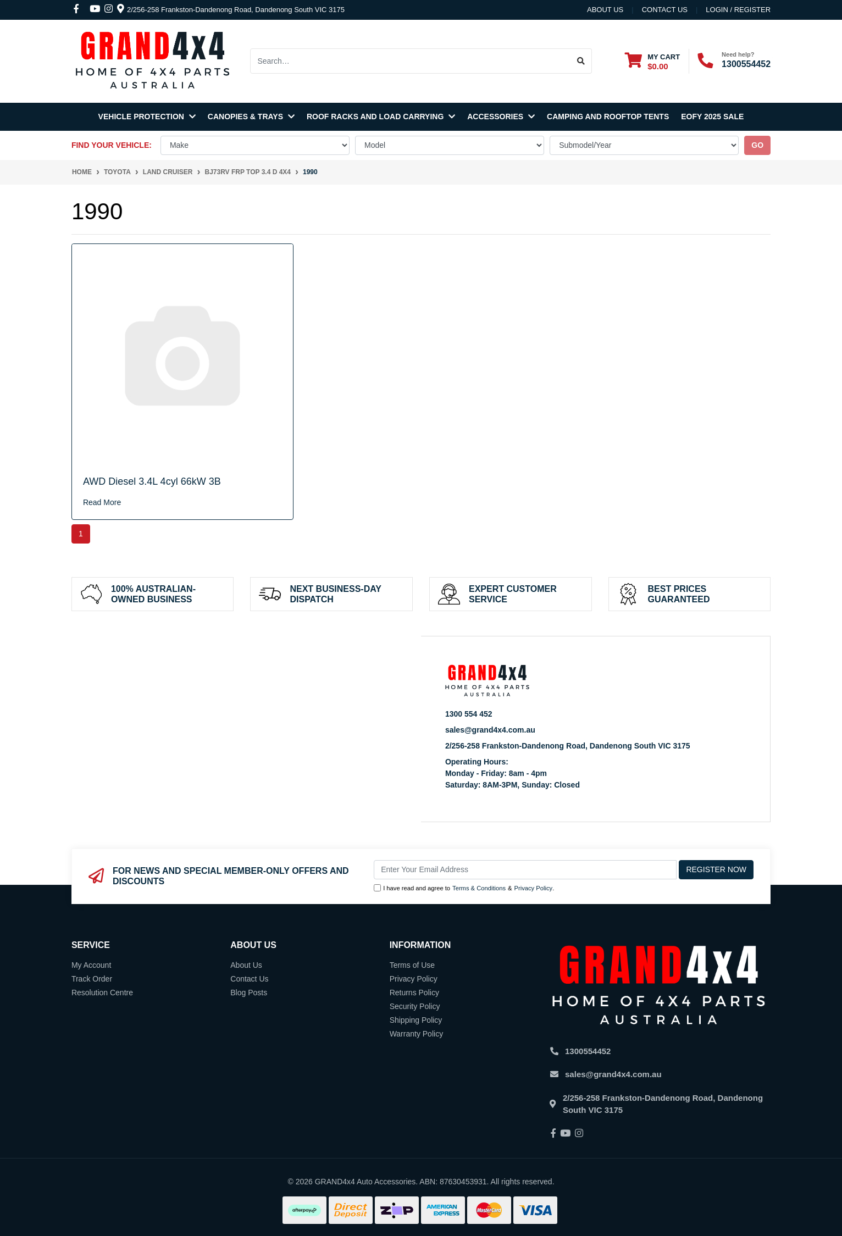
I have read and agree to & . (464, 888)
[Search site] (581, 61)
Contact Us (249, 978)
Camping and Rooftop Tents (608, 116)
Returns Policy (414, 992)
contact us (665, 9)
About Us (605, 9)
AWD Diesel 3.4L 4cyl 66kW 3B (152, 481)
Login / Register (738, 9)
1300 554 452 (468, 714)
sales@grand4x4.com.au (490, 729)
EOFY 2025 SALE (712, 116)
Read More (102, 502)
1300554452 (746, 64)
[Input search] (410, 61)
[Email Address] (525, 869)
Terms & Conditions (479, 888)
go (757, 145)
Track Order (91, 978)
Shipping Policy (416, 1020)
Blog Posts (248, 992)
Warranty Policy (417, 1033)
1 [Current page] (81, 533)
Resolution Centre (102, 992)
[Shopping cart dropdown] (652, 61)
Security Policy (415, 1006)
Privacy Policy (533, 888)
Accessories (501, 116)
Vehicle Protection (147, 116)
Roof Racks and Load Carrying (381, 116)
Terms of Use (412, 965)
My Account (91, 965)
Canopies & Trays (251, 116)
